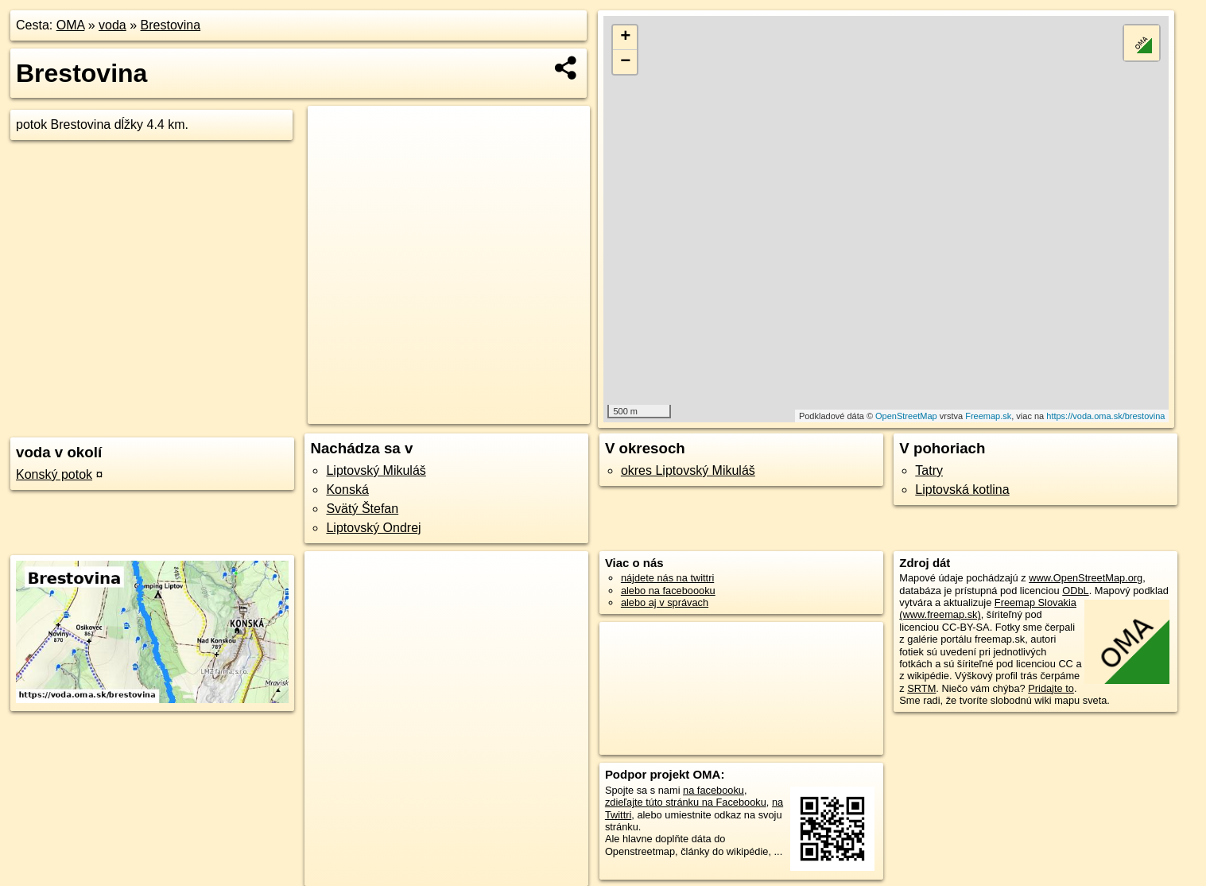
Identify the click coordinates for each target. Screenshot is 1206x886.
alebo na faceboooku (668, 590)
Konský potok (54, 474)
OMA (70, 25)
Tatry (929, 470)
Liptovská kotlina (962, 489)
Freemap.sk (988, 416)
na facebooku (713, 790)
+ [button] (625, 37)
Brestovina (171, 25)
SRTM (921, 688)
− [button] (625, 62)
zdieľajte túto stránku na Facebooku (685, 802)
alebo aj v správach (664, 602)
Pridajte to (1051, 688)
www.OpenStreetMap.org (1085, 578)
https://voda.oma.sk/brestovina (1105, 416)
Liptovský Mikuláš (375, 470)
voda (112, 25)
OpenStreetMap (906, 416)
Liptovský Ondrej (373, 527)
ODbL (1075, 590)
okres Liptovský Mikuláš (688, 470)
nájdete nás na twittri (667, 578)
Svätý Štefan (362, 508)
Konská (347, 489)
